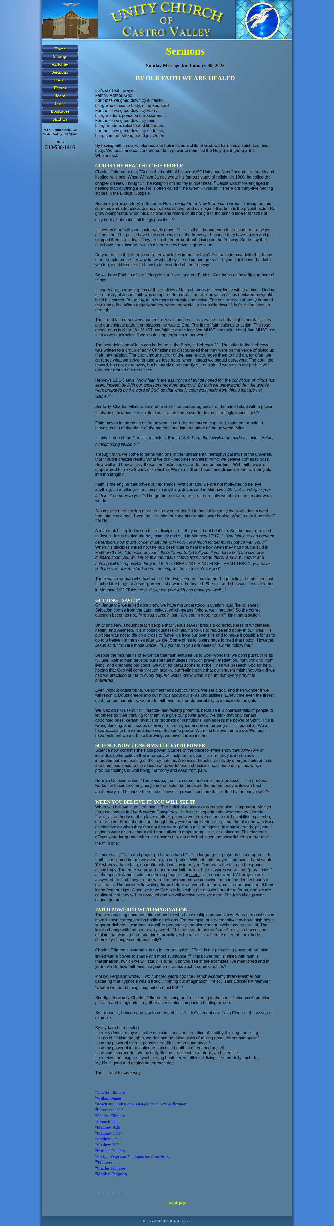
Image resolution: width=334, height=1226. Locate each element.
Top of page (177, 1203)
